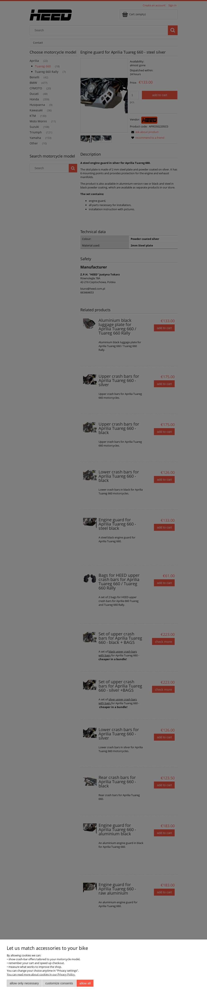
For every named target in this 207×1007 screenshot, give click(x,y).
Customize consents (59, 983)
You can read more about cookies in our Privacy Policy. (41, 974)
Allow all (85, 983)
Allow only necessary (24, 983)
